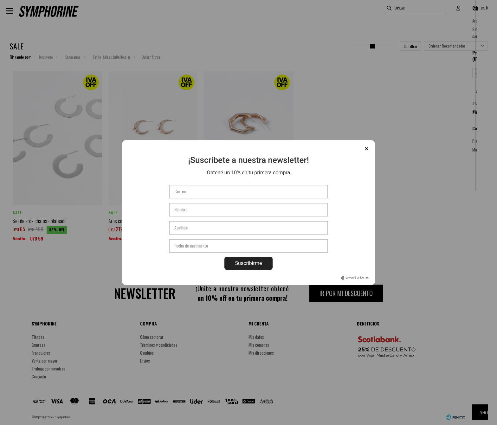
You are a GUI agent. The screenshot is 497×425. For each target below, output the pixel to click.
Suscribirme (248, 263)
